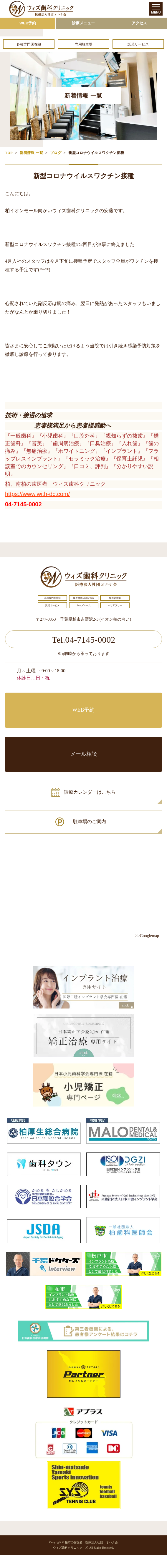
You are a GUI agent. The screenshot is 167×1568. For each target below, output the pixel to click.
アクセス (139, 23)
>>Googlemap (147, 936)
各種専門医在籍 (28, 44)
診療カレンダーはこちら (90, 792)
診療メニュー (83, 23)
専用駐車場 (83, 44)
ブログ (55, 153)
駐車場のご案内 (89, 821)
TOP (9, 153)
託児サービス (138, 44)
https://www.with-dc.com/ (37, 494)
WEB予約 (27, 23)
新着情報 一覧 (31, 153)
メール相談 (83, 754)
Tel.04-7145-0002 (83, 639)
